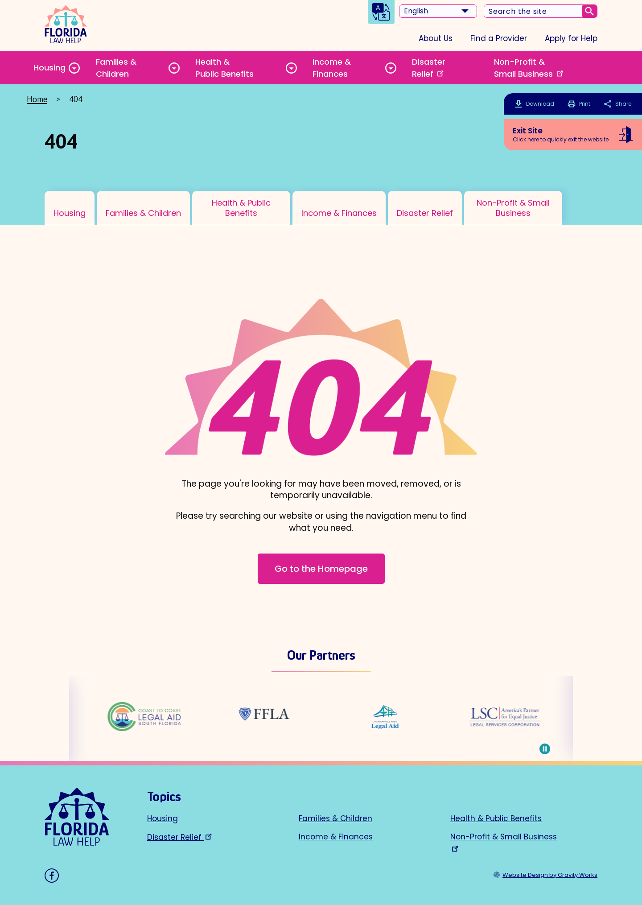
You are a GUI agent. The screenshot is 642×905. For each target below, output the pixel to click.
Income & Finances (332, 67)
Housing (49, 67)
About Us (436, 38)
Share (617, 104)
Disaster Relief (428, 67)
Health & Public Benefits (224, 67)
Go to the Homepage (321, 568)
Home (37, 99)
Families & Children (116, 67)
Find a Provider (498, 38)
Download (540, 103)
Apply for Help (571, 38)
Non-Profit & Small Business (529, 67)
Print (579, 104)
